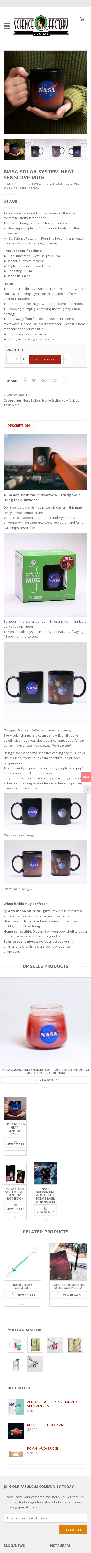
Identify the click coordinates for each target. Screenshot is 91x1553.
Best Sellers (32, 400)
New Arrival (69, 400)
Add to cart (44, 359)
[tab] (19, 425)
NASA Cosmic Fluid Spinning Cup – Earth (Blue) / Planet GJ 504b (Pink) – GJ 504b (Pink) (45, 1071)
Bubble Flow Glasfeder (22, 1286)
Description (19, 425)
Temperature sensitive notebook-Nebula (68, 1286)
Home (7, 184)
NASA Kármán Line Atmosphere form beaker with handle (45, 1195)
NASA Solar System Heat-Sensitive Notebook (15, 1194)
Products (21, 184)
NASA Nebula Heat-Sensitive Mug (15, 1129)
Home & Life (38, 184)
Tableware (56, 184)
